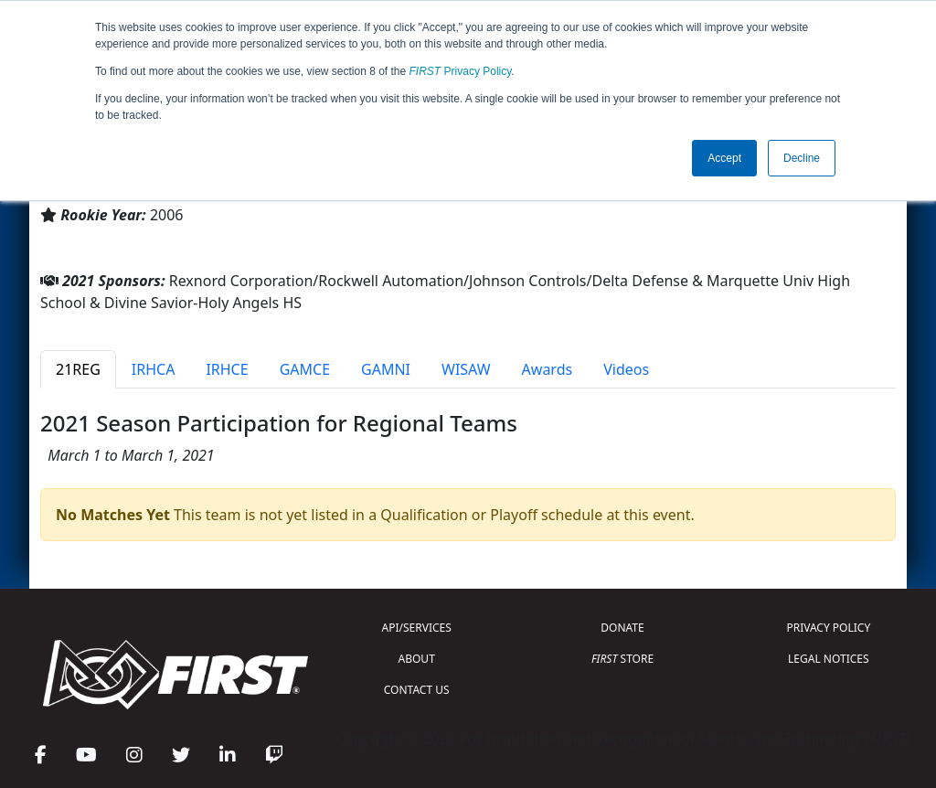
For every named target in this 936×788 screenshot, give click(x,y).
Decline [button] (801, 158)
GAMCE (305, 369)
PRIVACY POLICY (828, 627)
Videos (626, 369)
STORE (622, 658)
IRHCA (154, 369)
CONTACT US (417, 689)
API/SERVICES (417, 627)
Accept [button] (724, 158)
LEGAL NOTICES (828, 658)
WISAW (466, 369)
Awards (547, 369)
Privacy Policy (461, 71)
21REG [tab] (78, 369)
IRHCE (227, 369)
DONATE (622, 627)
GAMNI (385, 369)
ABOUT (417, 658)
